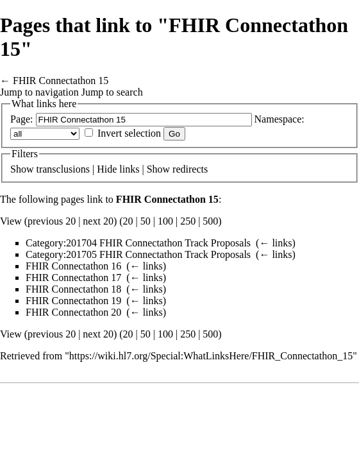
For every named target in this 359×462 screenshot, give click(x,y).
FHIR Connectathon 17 (73, 277)
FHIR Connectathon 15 (60, 80)
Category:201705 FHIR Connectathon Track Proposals (138, 254)
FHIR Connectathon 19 (73, 300)
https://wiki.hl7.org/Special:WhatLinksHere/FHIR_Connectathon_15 (211, 355)
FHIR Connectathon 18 (73, 289)
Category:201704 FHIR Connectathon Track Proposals (138, 242)
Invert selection (129, 133)
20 (128, 221)
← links (275, 242)
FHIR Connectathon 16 (73, 266)
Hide (107, 169)
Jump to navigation (39, 92)
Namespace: (280, 119)
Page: (21, 119)
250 (188, 221)
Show (21, 169)
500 (210, 221)
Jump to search (112, 92)
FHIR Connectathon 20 (73, 312)
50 (145, 221)
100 (165, 221)
